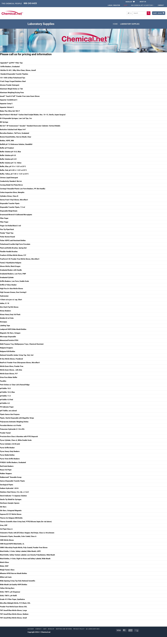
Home (115, 24)
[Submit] (148, 13)
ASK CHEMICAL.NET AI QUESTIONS (142, 5)
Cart (45, 629)
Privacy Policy (78, 629)
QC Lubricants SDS (92, 629)
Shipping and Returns (64, 629)
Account (31, 629)
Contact (38, 629)
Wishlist (51, 629)
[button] (114, 5)
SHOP (126, 5)
